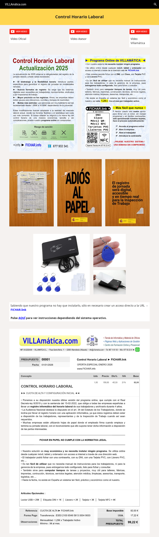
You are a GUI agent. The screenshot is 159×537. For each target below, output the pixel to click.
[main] (79, 16)
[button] (155, 4)
